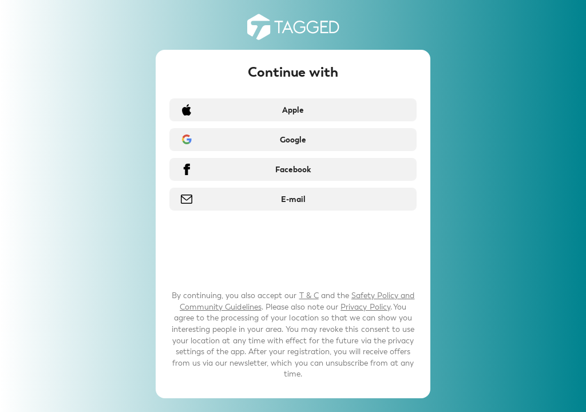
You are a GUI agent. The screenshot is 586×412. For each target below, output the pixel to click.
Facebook (293, 170)
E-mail (293, 199)
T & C (309, 295)
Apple (293, 110)
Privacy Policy (365, 307)
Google (293, 140)
